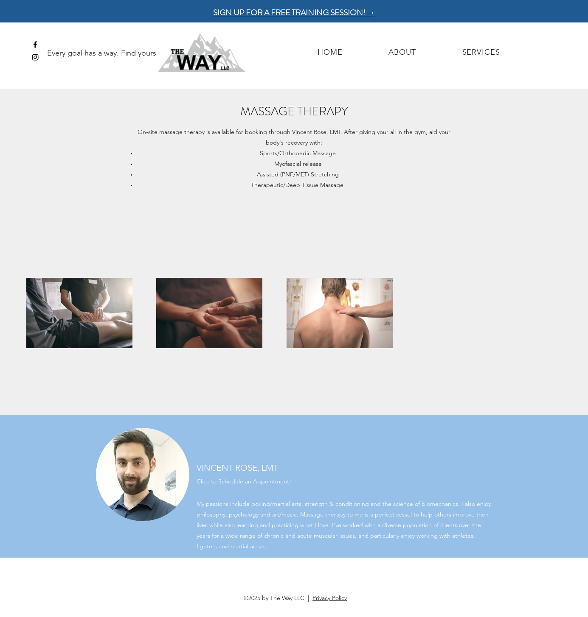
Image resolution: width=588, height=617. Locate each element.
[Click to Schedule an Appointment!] (248, 481)
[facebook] (35, 44)
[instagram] (35, 57)
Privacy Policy (329, 598)
